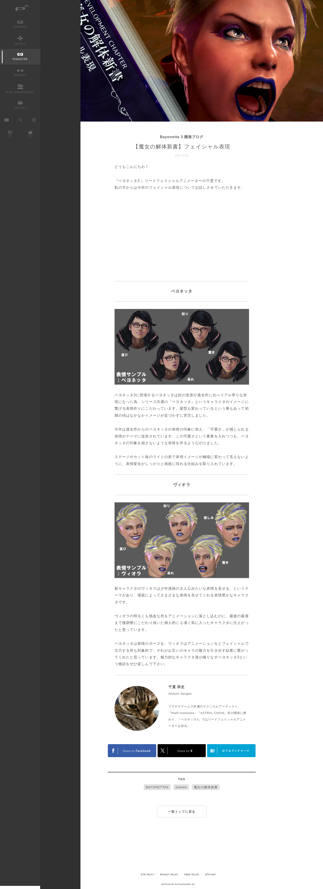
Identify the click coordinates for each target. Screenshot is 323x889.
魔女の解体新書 (206, 787)
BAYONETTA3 (157, 787)
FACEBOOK (132, 750)
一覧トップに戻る (181, 811)
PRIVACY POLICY (169, 874)
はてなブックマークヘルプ (231, 750)
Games (181, 787)
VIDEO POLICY (191, 874)
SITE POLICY (147, 874)
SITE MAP (210, 874)
